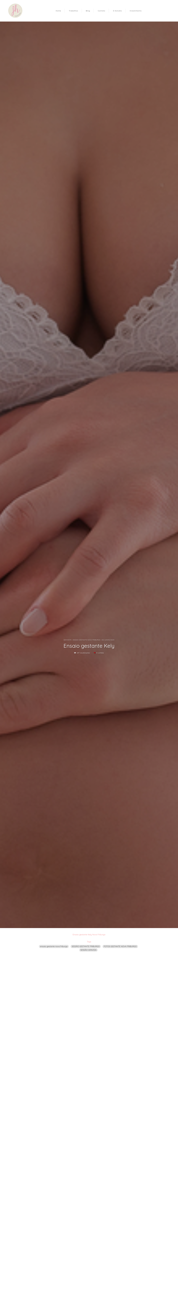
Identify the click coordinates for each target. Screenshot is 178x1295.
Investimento (136, 11)
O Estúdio (117, 11)
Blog (88, 11)
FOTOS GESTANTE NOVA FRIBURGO (120, 946)
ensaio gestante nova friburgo (54, 946)
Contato (101, 11)
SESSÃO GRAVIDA (88, 950)
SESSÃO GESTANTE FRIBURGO (86, 946)
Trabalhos (73, 11)
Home (58, 11)
